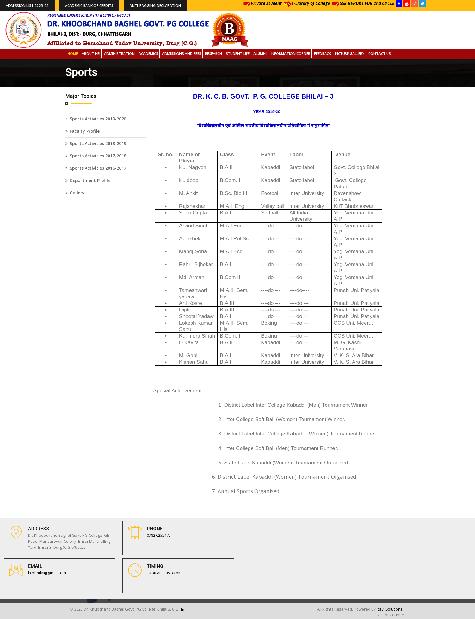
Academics (148, 53)
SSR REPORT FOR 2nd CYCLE (362, 3)
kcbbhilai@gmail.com (47, 572)
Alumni (260, 53)
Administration (119, 53)
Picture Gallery (349, 53)
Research (213, 53)
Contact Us (379, 53)
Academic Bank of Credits (89, 5)
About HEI (91, 53)
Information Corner (290, 53)
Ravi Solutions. (390, 609)
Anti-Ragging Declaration (155, 5)
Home (73, 53)
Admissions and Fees (181, 53)
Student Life (238, 53)
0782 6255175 (159, 535)
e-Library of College (306, 3)
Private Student (261, 3)
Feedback (322, 53)
